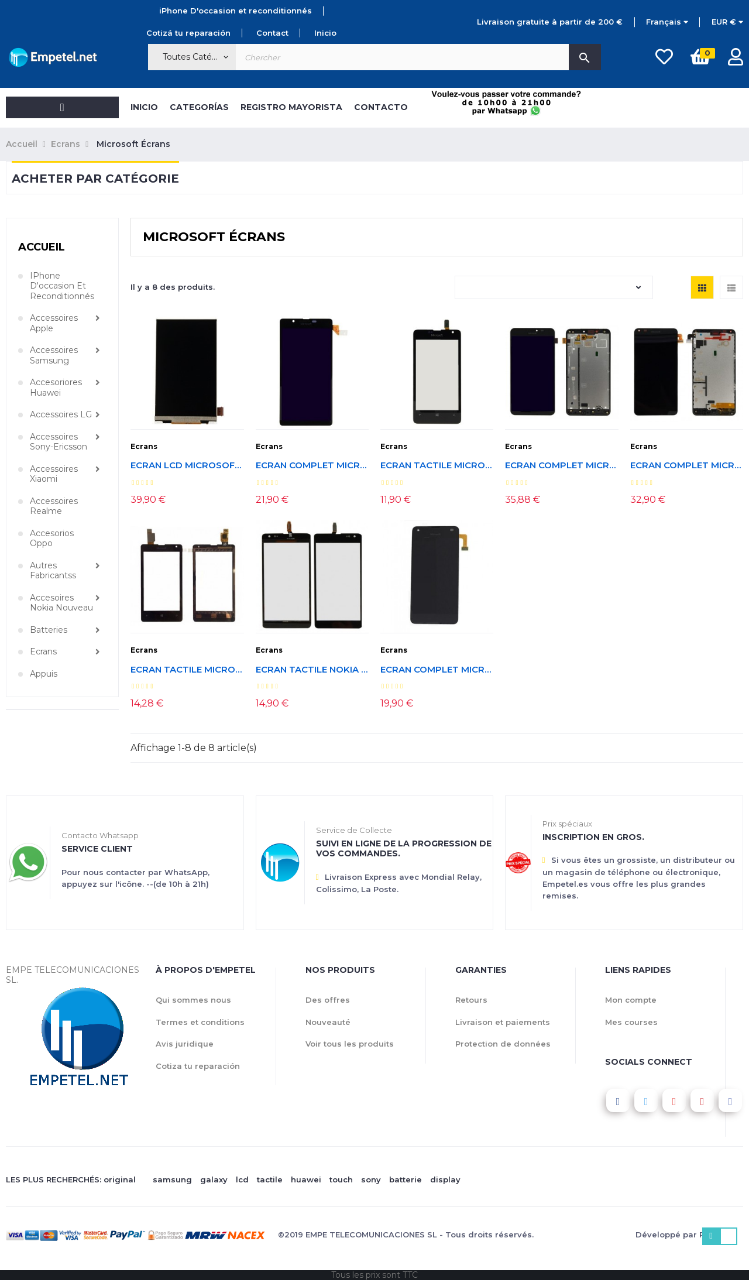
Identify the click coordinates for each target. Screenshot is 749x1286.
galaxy (214, 1179)
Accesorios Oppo (52, 539)
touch (341, 1179)
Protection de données (503, 1043)
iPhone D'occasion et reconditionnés (235, 10)
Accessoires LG (61, 415)
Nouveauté (328, 1022)
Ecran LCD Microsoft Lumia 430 (186, 466)
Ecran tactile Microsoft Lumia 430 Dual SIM (436, 466)
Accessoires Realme (54, 506)
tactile (270, 1179)
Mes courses (631, 1022)
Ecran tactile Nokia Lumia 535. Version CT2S (312, 670)
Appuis (43, 674)
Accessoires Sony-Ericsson (58, 442)
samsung (172, 1179)
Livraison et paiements (502, 1022)
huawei (306, 1179)
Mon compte (631, 999)
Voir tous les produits (349, 1043)
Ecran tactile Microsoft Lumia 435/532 (186, 670)
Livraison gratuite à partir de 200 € (550, 21)
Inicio (325, 32)
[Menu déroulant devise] (667, 22)
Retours (471, 999)
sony (371, 1179)
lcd (242, 1179)
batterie (405, 1179)
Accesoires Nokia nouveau (61, 603)
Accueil (41, 247)
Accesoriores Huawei (56, 388)
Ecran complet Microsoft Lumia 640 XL (561, 466)
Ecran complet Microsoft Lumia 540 (312, 466)
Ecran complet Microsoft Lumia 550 (436, 670)
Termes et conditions (200, 1022)
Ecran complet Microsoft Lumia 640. (686, 466)
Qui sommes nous (193, 999)
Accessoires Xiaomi (54, 474)
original (120, 1179)
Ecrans (43, 652)
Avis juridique (185, 1043)
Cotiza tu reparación (198, 1066)
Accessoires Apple (54, 323)
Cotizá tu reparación (188, 32)
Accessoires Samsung (54, 355)
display (445, 1179)
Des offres (327, 999)
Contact (272, 32)
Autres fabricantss (53, 571)
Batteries (48, 630)
